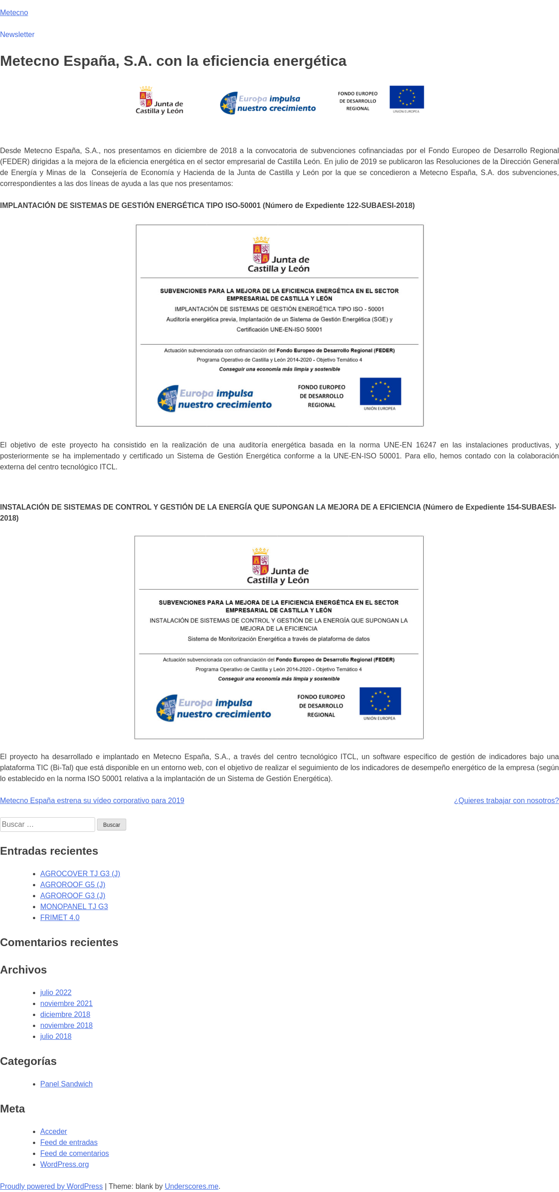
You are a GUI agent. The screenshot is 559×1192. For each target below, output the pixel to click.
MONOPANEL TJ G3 (74, 906)
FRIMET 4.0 (60, 917)
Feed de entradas (68, 1142)
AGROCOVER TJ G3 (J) (80, 874)
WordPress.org (64, 1164)
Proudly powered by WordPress (51, 1186)
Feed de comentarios (74, 1153)
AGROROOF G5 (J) (72, 885)
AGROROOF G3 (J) (72, 895)
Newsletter (17, 34)
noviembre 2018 (66, 1025)
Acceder (53, 1131)
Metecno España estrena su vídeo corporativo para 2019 (92, 800)
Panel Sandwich (66, 1084)
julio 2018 (56, 1036)
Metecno (14, 12)
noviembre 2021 (66, 1003)
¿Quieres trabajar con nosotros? (506, 800)
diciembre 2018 (65, 1014)
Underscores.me (191, 1186)
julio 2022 (56, 992)
